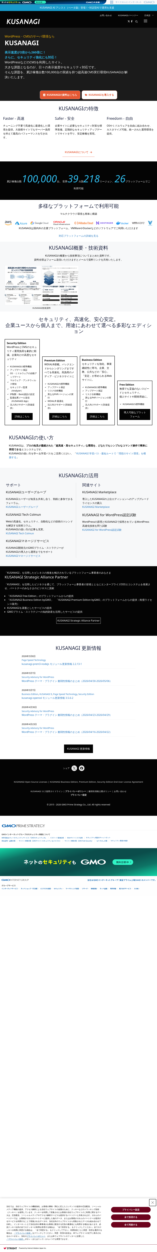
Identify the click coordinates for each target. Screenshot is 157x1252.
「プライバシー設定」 (23, 1233)
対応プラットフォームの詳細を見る (78, 235)
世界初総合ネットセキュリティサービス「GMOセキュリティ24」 (24, 838)
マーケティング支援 (72, 889)
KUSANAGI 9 (45, 694)
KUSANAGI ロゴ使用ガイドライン (47, 791)
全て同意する (130, 1224)
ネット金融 (103, 889)
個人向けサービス (125, 889)
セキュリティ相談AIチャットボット (98, 837)
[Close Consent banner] (152, 1202)
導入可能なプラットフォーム (135, 414)
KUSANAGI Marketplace (96, 507)
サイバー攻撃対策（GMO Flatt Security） (79, 841)
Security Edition (86, 694)
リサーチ (85, 889)
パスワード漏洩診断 (57, 838)
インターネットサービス (10, 889)
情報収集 (94, 889)
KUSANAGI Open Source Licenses (30, 781)
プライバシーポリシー (36, 1236)
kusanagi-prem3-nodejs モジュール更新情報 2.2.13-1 (52, 664)
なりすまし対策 (102, 841)
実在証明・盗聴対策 (8, 841)
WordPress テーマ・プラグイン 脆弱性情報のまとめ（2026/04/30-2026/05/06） (67, 681)
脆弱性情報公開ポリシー (100, 791)
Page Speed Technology (34, 660)
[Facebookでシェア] (81, 768)
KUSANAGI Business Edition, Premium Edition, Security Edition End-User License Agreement (96, 781)
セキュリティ (58, 889)
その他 (136, 889)
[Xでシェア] (74, 768)
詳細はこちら (22, 416)
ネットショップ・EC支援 (29, 889)
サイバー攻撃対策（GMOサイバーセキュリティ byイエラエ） (40, 841)
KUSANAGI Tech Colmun (20, 533)
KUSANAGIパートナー (128, 15)
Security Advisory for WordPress (38, 677)
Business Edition (30, 694)
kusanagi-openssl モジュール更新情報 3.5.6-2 (47, 698)
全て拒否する (130, 1217)
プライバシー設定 (79, 794)
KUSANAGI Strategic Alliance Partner (78, 620)
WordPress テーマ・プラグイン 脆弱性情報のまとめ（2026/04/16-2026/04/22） (67, 732)
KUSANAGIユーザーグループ (22, 507)
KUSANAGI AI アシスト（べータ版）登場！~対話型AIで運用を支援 (77, 7)
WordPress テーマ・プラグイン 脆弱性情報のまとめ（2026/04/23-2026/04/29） (67, 715)
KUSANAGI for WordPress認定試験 (102, 530)
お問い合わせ (106, 15)
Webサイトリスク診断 (75, 838)
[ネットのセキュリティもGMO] (24, 2)
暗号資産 (113, 889)
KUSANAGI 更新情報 (78, 748)
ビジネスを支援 (45, 889)
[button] (136, 21)
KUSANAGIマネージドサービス (23, 556)
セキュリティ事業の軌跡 (119, 840)
